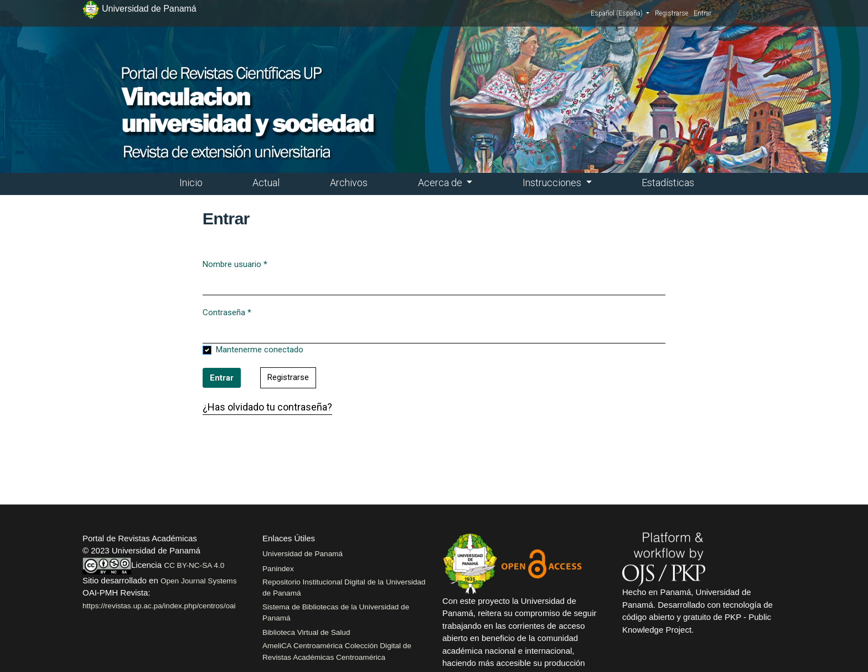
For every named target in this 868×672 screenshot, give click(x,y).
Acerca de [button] (441, 182)
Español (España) (620, 12)
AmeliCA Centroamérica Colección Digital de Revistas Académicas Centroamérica (336, 651)
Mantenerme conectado (259, 350)
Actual (266, 182)
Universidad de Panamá (302, 554)
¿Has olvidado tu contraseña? (267, 407)
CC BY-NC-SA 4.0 (194, 565)
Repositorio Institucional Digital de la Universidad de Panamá (344, 587)
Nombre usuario (235, 263)
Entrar (702, 13)
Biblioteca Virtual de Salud (306, 632)
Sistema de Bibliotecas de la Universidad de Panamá (335, 612)
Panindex (278, 569)
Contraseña (227, 311)
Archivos (349, 182)
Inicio (191, 182)
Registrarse (671, 13)
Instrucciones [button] (553, 182)
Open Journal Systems (199, 581)
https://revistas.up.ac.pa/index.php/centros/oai (159, 606)
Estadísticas (668, 182)
